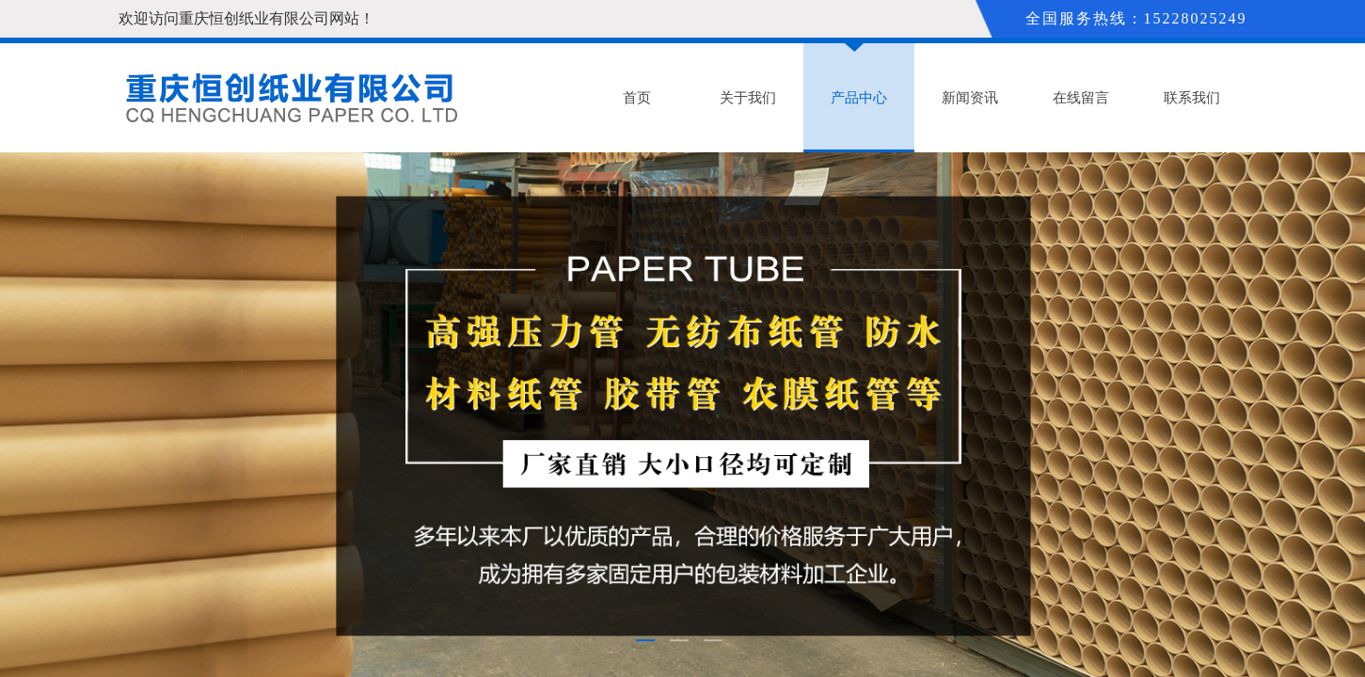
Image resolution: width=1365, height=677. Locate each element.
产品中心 (859, 97)
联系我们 (1192, 97)
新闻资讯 (970, 97)
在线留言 (1081, 97)
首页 (637, 97)
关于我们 (748, 97)
